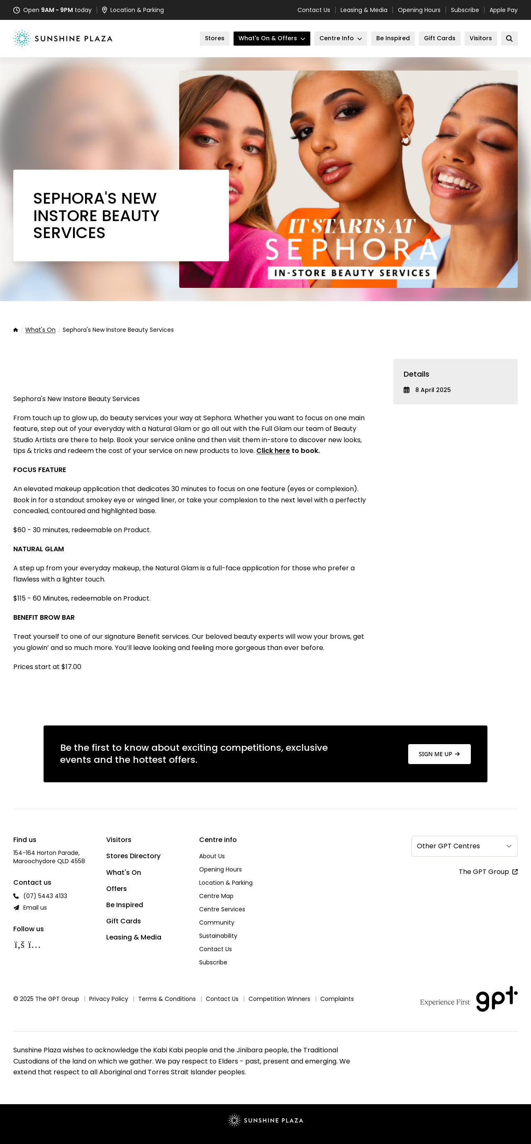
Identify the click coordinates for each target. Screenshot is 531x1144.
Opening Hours (419, 10)
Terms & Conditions (167, 999)
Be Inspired (124, 905)
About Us (212, 856)
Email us (35, 907)
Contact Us (313, 10)
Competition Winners (279, 999)
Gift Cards (123, 921)
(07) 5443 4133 (45, 896)
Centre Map (216, 896)
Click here (273, 450)
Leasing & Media (364, 10)
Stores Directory (133, 856)
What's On (40, 330)
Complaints (337, 999)
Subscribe (465, 10)
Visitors (119, 840)
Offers (116, 889)
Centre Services (222, 909)
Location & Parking (226, 883)
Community (216, 922)
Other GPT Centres (448, 846)
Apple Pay (504, 10)
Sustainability (218, 936)
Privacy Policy (108, 999)
